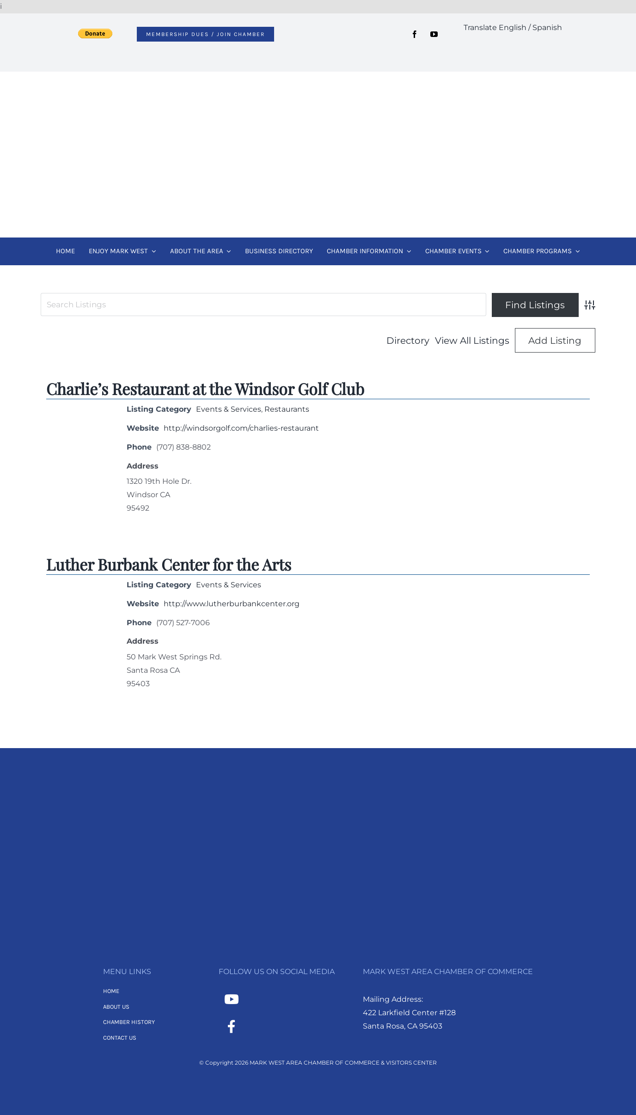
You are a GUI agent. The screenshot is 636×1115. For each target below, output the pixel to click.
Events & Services (228, 409)
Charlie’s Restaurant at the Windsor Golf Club (205, 388)
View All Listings (472, 340)
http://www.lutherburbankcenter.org (232, 603)
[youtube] (434, 34)
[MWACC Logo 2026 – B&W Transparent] (318, 793)
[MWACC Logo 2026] (318, 83)
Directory (407, 340)
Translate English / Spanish (513, 27)
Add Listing (554, 340)
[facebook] (414, 34)
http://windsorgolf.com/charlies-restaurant (241, 428)
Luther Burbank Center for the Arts (168, 564)
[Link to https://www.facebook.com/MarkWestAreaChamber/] (232, 1027)
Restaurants (286, 409)
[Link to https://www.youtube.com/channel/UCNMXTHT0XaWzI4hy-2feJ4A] (232, 999)
